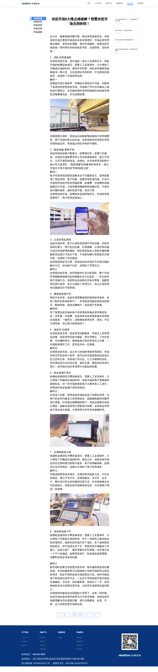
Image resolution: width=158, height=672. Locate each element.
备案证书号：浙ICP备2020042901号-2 (70, 663)
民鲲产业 (43, 632)
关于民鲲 (24, 632)
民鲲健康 (37, 32)
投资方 (60, 637)
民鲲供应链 (42, 649)
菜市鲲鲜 (42, 645)
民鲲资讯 (80, 632)
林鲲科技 (37, 22)
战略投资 (61, 632)
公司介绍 (24, 637)
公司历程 (24, 641)
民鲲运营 (37, 28)
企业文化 (24, 645)
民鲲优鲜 (37, 25)
